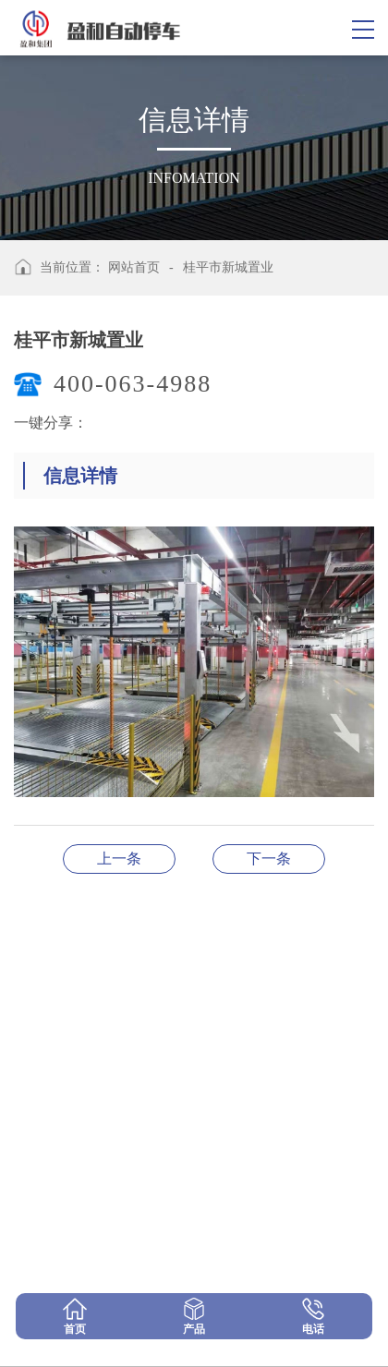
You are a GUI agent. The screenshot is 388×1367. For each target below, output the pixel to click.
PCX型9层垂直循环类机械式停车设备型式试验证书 (269, 858)
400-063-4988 (133, 383)
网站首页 (134, 267)
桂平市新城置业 (228, 267)
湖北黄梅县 (119, 858)
